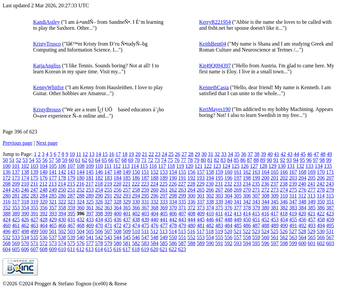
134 (318, 166)
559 (256, 237)
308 (265, 196)
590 (210, 243)
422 (320, 213)
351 (330, 201)
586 (173, 243)
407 (182, 213)
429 (53, 219)
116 (153, 166)
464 (44, 225)
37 (250, 154)
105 (53, 166)
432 (80, 219)
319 (34, 201)
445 (201, 219)
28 (190, 154)
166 (284, 172)
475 (145, 225)
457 (312, 219)
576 (80, 243)
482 (210, 225)
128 (263, 166)
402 (136, 213)
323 (71, 201)
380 (265, 207)
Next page (46, 143)
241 (311, 184)
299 (182, 196)
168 (302, 172)
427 (34, 219)
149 (127, 172)
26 (177, 154)
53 (25, 160)
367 (145, 207)
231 (219, 184)
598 (284, 243)
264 (191, 190)
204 (302, 178)
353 (16, 207)
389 (16, 213)
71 (144, 160)
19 (131, 154)
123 (217, 166)
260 (154, 190)
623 (182, 249)
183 (108, 178)
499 (34, 231)
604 (7, 249)
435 (108, 219)
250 (62, 190)
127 (254, 166)
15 (105, 154)
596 (265, 243)
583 (145, 243)
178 (62, 178)
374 (210, 207)
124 (226, 166)
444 (191, 219)
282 (25, 196)
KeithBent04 (212, 44)
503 (71, 231)
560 (265, 237)
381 (275, 207)
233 (237, 184)
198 (247, 178)
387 (330, 207)
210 (25, 184)
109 (90, 166)
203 (293, 178)
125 (235, 166)
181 (90, 178)
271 (256, 190)
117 (162, 166)
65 (104, 160)
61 (78, 160)
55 (38, 160)
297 (164, 196)
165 (275, 172)
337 (201, 201)
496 (7, 231)
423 (330, 213)
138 (25, 172)
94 (295, 160)
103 (34, 166)
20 (138, 154)
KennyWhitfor (48, 87)
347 (293, 201)
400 (117, 213)
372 (191, 207)
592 (228, 243)
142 (62, 172)
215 (71, 184)
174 (25, 178)
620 (154, 249)
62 (84, 160)
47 (316, 154)
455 (293, 219)
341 (238, 201)
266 (210, 190)
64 (97, 160)
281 (16, 196)
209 (16, 184)
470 (99, 225)
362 (99, 207)
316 (7, 201)
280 (7, 196)
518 (210, 231)
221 (126, 184)
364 (117, 207)
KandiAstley (46, 22)
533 (16, 237)
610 (62, 249)
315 (330, 196)
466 (62, 225)
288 (80, 196)
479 (182, 225)
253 (90, 190)
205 (312, 178)
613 (89, 249)
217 (89, 184)
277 (312, 190)
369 (164, 207)
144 (80, 172)
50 (5, 160)
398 (99, 213)
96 (309, 160)
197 (238, 178)
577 (90, 243)
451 (256, 219)
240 (302, 184)
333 (164, 201)
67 (117, 160)
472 (117, 225)
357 (53, 207)
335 (182, 201)
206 (321, 178)
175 (34, 178)
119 (180, 166)
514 (173, 231)
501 (53, 231)
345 (275, 201)
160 (228, 172)
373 (201, 207)
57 (51, 160)
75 (170, 160)
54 (31, 160)
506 (99, 231)
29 (197, 154)
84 (229, 160)
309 (275, 196)
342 (247, 201)
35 (237, 154)
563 (293, 237)
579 (108, 243)
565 (312, 237)
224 (154, 184)
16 (111, 154)
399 (108, 213)
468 (80, 225)
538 (62, 237)
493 (312, 225)
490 (284, 225)
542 (99, 237)
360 (80, 207)
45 (303, 154)
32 (217, 154)
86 (243, 160)
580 (117, 243)
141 (53, 172)
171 (330, 172)
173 (16, 178)
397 (90, 213)
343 (256, 201)
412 (228, 213)
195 (219, 178)
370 (173, 207)
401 (127, 213)
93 (289, 160)
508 (117, 231)
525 (274, 231)
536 (44, 237)
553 (201, 237)
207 (330, 178)
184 (117, 178)
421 (311, 213)
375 (219, 207)
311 (293, 196)
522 (247, 231)
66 (111, 160)
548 (154, 237)
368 (154, 207)
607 (34, 249)
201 (275, 178)
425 (16, 219)
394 (62, 213)
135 (328, 166)
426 (25, 219)
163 (256, 172)
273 (275, 190)
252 (80, 190)
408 (191, 213)
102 (25, 166)
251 (71, 190)
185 (127, 178)
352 (7, 207)
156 (191, 172)
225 (163, 184)
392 (44, 213)
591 (219, 243)
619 (145, 249)
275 (293, 190)
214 (62, 184)
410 (210, 213)
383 (293, 207)
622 (173, 249)
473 (127, 225)
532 (7, 237)
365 (127, 207)
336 (191, 201)
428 (44, 219)
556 (228, 237)
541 (90, 237)
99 (328, 160)
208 (7, 184)
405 (164, 213)
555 (219, 237)
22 (151, 154)
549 (164, 237)
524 (265, 231)
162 (247, 172)
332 (154, 201)
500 (44, 231)
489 (275, 225)
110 (99, 166)
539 (71, 237)
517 (200, 231)
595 (256, 243)
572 (44, 243)
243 (330, 184)
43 (289, 154)
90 (269, 160)
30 (204, 154)
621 (163, 249)
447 (219, 219)
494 (321, 225)
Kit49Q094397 (215, 65)
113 (126, 166)
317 (16, 201)
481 (201, 225)
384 (302, 207)
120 (189, 166)
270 (247, 190)
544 (117, 237)
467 (71, 225)
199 (256, 178)
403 (145, 213)
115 (144, 166)
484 (228, 225)
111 (108, 166)
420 (302, 213)
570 (25, 243)
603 (330, 243)
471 (108, 225)
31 (210, 154)
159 (219, 172)
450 (247, 219)
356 (44, 207)
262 (173, 190)
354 (25, 207)
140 (44, 172)
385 (312, 207)
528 (302, 231)
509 (127, 231)
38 (256, 154)
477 (164, 225)
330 (136, 201)
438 (136, 219)
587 (182, 243)
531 (330, 231)
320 (44, 201)
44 (296, 154)
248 (44, 190)
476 (154, 225)
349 (312, 201)
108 (80, 166)
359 (71, 207)
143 (71, 172)
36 (243, 154)
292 (117, 196)
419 (293, 213)
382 (284, 207)
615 (108, 249)
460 (7, 225)
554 (210, 237)
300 (191, 196)
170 (321, 172)
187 (145, 178)
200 (265, 178)
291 (108, 196)
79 (196, 160)
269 (238, 190)
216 (80, 184)
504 (80, 231)
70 (137, 160)
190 (173, 178)
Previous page (17, 143)
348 (302, 201)
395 (71, 213)
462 (25, 225)
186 (136, 178)
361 (90, 207)
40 (270, 154)
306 (247, 196)
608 (44, 249)
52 (18, 160)
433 (90, 219)
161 (238, 172)
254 (99, 190)
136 (7, 172)
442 (173, 219)
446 (210, 219)
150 (136, 172)
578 (99, 243)
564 (302, 237)
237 (274, 184)
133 (309, 166)
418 (283, 213)
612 (80, 249)
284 (44, 196)
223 (145, 184)
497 (16, 231)
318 (25, 201)
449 (238, 219)
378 (247, 207)
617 (126, 249)
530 (320, 231)
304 (228, 196)
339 (219, 201)
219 (108, 184)
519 (219, 231)
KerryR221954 (215, 22)
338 (210, 201)
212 (43, 184)
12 (85, 154)
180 (80, 178)
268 (228, 190)
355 (34, 207)
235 (256, 184)
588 (191, 243)
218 (99, 184)
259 (145, 190)
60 (71, 160)
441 (164, 219)
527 (293, 231)
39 (263, 154)
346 (284, 201)
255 (108, 190)
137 (16, 172)
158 (210, 172)
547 (145, 237)
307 (256, 196)
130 (282, 166)
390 (25, 213)
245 (16, 190)
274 (284, 190)
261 (164, 190)
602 (321, 243)
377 (238, 207)
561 (275, 237)
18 (124, 154)
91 (276, 160)
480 (191, 225)
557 (238, 237)
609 (53, 249)
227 (182, 184)
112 (116, 166)
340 (228, 201)
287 (71, 196)
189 (164, 178)
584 (154, 243)
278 (321, 190)
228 (191, 184)
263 (182, 190)
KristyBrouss (47, 109)
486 (247, 225)
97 (315, 160)
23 (157, 154)
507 (108, 231)
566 (321, 237)
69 (130, 160)
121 (198, 166)
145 (90, 172)
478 (173, 225)
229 (200, 184)
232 (228, 184)
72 (150, 160)
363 (108, 207)
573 (53, 243)
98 (322, 160)
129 (272, 166)
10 (72, 154)
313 (311, 196)
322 (62, 201)
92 (282, 160)
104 (44, 166)
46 (309, 154)
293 (127, 196)
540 (80, 237)
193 (201, 178)
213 (52, 184)
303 (219, 196)
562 (284, 237)
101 (16, 166)
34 (230, 154)
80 (203, 160)
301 (201, 196)
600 (302, 243)
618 (136, 249)
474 (136, 225)
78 (190, 160)
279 (330, 190)
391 (34, 213)
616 (117, 249)
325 (90, 201)
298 (173, 196)
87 (249, 160)
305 (238, 196)
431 (71, 219)
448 (228, 219)
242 (320, 184)
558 (247, 237)
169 (312, 172)
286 (62, 196)
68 (124, 160)
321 (53, 201)
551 (182, 237)
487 (256, 225)
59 (64, 160)
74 (163, 160)
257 (127, 190)
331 (145, 201)
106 (62, 166)
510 (136, 231)
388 (7, 213)
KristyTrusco (47, 44)
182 (99, 178)
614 (99, 249)
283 (34, 196)
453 (275, 219)
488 (265, 225)
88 (256, 160)
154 (173, 172)
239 (293, 184)
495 (330, 225)
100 (7, 166)
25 (171, 154)
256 (117, 190)
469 (90, 225)
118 (171, 166)
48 (322, 154)
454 (284, 219)
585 (164, 243)
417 (274, 213)
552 (191, 237)
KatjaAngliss (47, 65)
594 (247, 243)
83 (223, 160)
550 (173, 237)
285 (53, 196)
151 (145, 172)
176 (44, 178)
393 (53, 213)
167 (293, 172)
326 (99, 201)
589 (201, 243)
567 (330, 237)
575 (71, 243)
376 (228, 207)
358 (62, 207)
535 (34, 237)
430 (62, 219)
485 (238, 225)
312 (302, 196)
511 (145, 231)
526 (283, 231)
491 (293, 225)
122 (208, 166)
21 (144, 154)
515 (182, 231)
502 (62, 231)
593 (238, 243)
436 (117, 219)
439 (145, 219)
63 (91, 160)
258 (136, 190)
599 (293, 243)
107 (71, 166)
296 (154, 196)
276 (302, 190)
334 (173, 201)
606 (25, 249)
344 (265, 201)
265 (201, 190)
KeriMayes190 (214, 109)
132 (300, 166)
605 (16, 249)
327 (108, 201)
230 (210, 184)
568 (7, 243)
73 (157, 160)
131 (291, 166)
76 (177, 160)
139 (34, 172)
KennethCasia (214, 87)
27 (184, 154)
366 (136, 207)
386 (321, 207)
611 (71, 249)
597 (275, 243)
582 (136, 243)
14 (98, 154)
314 (320, 196)
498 (25, 231)
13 (91, 154)
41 (276, 154)
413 (237, 213)
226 (173, 184)
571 (34, 243)
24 (164, 154)
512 (154, 231)
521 (237, 231)
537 (53, 237)
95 (302, 160)
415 (256, 213)
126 (245, 166)
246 (25, 190)
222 (136, 184)
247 (34, 190)
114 (135, 166)
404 (154, 213)
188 (154, 178)
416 (265, 213)
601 (312, 243)
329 (127, 201)
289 (90, 196)
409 (201, 213)
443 (182, 219)
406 (173, 213)
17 (118, 154)
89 (262, 160)
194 (210, 178)
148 (117, 172)
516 (191, 231)
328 (117, 201)
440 (154, 219)
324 (80, 201)
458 (321, 219)
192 (191, 178)
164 (265, 172)
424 (7, 219)
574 (62, 243)
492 (302, 225)
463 (34, 225)
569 (16, 243)
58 (58, 160)
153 (164, 172)
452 (265, 219)
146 (99, 172)
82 (216, 160)
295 (145, 196)
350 (321, 201)
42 (283, 154)
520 (228, 231)
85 (236, 160)
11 (78, 154)
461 (16, 225)
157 (201, 172)
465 (53, 225)
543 (108, 237)
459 (330, 219)
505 (90, 231)
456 (302, 219)
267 (219, 190)
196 (228, 178)
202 (284, 178)
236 (265, 184)
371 (182, 207)
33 (223, 154)
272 (265, 190)
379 (256, 207)
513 (163, 231)
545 (127, 237)
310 (284, 196)
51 (12, 160)
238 (283, 184)
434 (99, 219)
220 (117, 184)
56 (45, 160)
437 (127, 219)
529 (311, 231)
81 (210, 160)
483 (219, 225)
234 (247, 184)
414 (247, 213)
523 (256, 231)
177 (53, 178)
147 (108, 172)
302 (210, 196)
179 (71, 178)
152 (154, 172)
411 (219, 213)
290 (99, 196)
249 (53, 190)
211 (34, 184)
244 (7, 190)
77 (183, 160)
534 (25, 237)
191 (182, 178)
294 (136, 196)
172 (7, 178)
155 (182, 172)
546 (136, 237)
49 (329, 154)
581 (127, 243)
